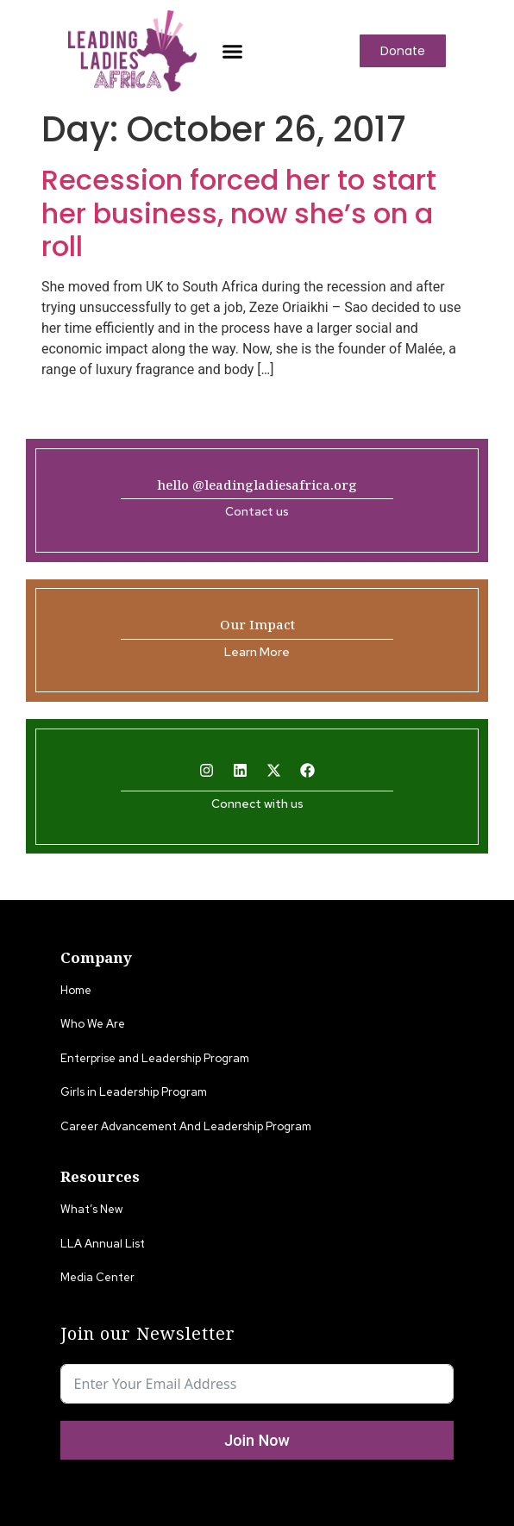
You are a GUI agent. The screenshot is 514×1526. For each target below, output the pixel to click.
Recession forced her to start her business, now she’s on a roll (238, 213)
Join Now (257, 1440)
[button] (232, 50)
